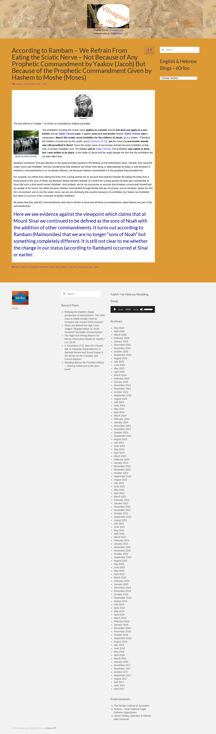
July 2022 (119, 483)
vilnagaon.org (116, 29)
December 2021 (122, 506)
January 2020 (121, 584)
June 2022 (119, 486)
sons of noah (87, 267)
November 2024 (122, 388)
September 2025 (122, 355)
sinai (80, 267)
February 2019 (121, 621)
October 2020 (121, 554)
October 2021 (121, 513)
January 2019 (121, 624)
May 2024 (119, 409)
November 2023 (122, 429)
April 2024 (119, 412)
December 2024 (122, 385)
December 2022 (122, 466)
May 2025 (119, 368)
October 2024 (121, 392)
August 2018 (120, 641)
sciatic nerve (72, 267)
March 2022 (120, 496)
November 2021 (122, 510)
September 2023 (122, 436)
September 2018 (122, 638)
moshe (52, 267)
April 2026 (119, 331)
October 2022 (121, 473)
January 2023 (121, 463)
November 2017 (122, 668)
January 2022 (121, 503)
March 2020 (120, 577)
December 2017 (122, 665)
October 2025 (121, 351)
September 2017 (122, 675)
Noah (58, 267)
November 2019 (122, 591)
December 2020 (122, 547)
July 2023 (119, 442)
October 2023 (121, 432)
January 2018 (121, 661)
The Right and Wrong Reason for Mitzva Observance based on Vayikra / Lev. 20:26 (85, 339)
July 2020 (119, 564)
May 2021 (119, 530)
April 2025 (119, 371)
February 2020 (121, 581)
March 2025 (120, 375)
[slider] (128, 309)
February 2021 (121, 540)
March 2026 (120, 334)
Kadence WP (51, 728)
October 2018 (121, 635)
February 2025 (121, 378)
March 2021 (120, 537)
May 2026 (119, 328)
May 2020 (119, 570)
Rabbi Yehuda (66, 133)
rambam (64, 267)
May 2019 (119, 611)
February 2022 (121, 500)
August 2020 (120, 560)
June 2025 (119, 365)
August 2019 (120, 601)
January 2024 (121, 422)
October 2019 (121, 594)
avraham (16, 267)
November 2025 (122, 348)
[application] (133, 309)
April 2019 (119, 614)
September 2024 (122, 395)
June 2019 (119, 608)
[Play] (115, 309)
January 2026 (121, 341)
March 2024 (120, 415)
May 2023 (119, 449)
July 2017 (119, 682)
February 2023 (121, 459)
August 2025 (120, 358)
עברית (15, 308)
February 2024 (121, 419)
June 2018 (119, 648)
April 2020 (119, 574)
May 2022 (119, 489)
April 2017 (119, 688)
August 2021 (120, 520)
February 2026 (121, 338)
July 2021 (119, 523)
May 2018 (119, 651)
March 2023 (120, 456)
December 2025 (122, 344)
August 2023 (120, 439)
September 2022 (122, 476)
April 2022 (119, 493)
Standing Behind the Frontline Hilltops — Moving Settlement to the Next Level (84, 366)
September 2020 (122, 557)
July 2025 (119, 361)
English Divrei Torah (32, 84)
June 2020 (119, 567)
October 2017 (121, 672)
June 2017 (119, 685)
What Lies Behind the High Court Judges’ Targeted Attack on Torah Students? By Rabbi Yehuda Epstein (84, 329)
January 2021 (121, 543)
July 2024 (119, 402)
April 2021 (119, 533)
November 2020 (122, 550)
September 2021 (122, 516)
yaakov (96, 267)
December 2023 (122, 425)
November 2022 (122, 469)
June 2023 (119, 446)
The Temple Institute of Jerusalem (131, 705)
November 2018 (122, 631)
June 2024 (119, 405)
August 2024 (120, 398)
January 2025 (121, 382)
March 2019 (120, 618)
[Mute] (141, 309)
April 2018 (119, 655)
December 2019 (122, 587)
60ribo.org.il (116, 33)
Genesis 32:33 (98, 141)
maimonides (44, 267)
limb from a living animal (30, 267)
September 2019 (122, 597)
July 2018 (119, 645)
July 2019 (119, 604)
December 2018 (122, 628)
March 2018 (120, 658)
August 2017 (120, 678)
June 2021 (119, 527)
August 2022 (120, 479)
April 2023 (119, 452)
